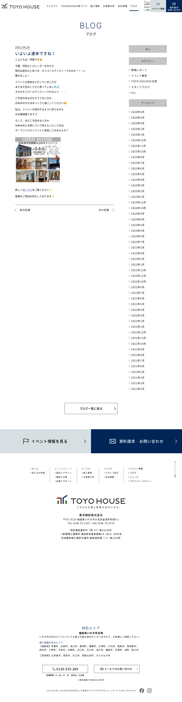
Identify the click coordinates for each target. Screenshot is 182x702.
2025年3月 (138, 185)
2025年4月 (138, 179)
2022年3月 (138, 315)
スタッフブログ (140, 87)
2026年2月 (138, 129)
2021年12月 (138, 332)
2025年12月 (138, 140)
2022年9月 (138, 287)
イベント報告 (139, 75)
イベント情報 (136, 468)
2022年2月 (138, 321)
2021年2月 (138, 389)
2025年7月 (138, 163)
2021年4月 (138, 377)
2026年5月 (138, 117)
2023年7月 (138, 242)
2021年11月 (138, 338)
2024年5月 (138, 225)
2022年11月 (138, 275)
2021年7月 (138, 360)
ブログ (133, 5)
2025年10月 (138, 151)
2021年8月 (138, 355)
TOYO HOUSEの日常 (144, 81)
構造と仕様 (61, 476)
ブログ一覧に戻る (90, 408)
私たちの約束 (38, 472)
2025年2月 (138, 191)
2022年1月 (138, 326)
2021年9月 (138, 349)
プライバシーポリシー (141, 481)
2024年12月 (138, 202)
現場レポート (139, 70)
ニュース (134, 476)
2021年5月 (138, 372)
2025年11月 (138, 146)
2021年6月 (138, 366)
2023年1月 (138, 264)
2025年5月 (138, 174)
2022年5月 (138, 304)
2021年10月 (138, 343)
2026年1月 (138, 134)
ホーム (35, 468)
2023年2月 (138, 259)
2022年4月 (138, 309)
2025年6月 (138, 168)
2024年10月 (138, 208)
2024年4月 (138, 230)
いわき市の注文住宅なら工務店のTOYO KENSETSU (82, 691)
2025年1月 (138, 196)
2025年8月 (138, 157)
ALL (147, 49)
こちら (28, 190)
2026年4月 (138, 123)
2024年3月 (138, 236)
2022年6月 (138, 298)
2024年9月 (138, 213)
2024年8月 (138, 219)
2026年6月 (138, 112)
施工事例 (95, 5)
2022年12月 (138, 270)
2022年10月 (138, 281)
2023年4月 (138, 253)
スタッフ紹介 (112, 472)
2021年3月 (138, 383)
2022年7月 (138, 292)
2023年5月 (138, 247)
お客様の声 (109, 5)
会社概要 (109, 476)
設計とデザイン (64, 472)
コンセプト (52, 5)
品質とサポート (64, 481)
